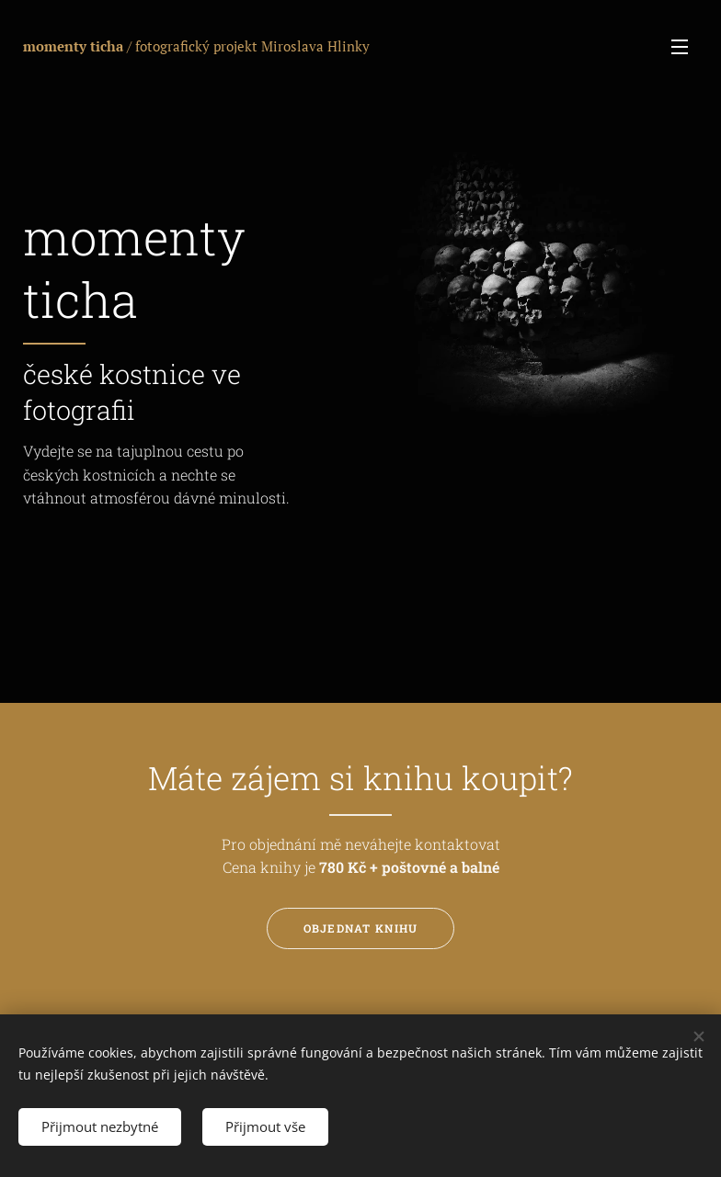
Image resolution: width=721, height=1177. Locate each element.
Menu (679, 47)
